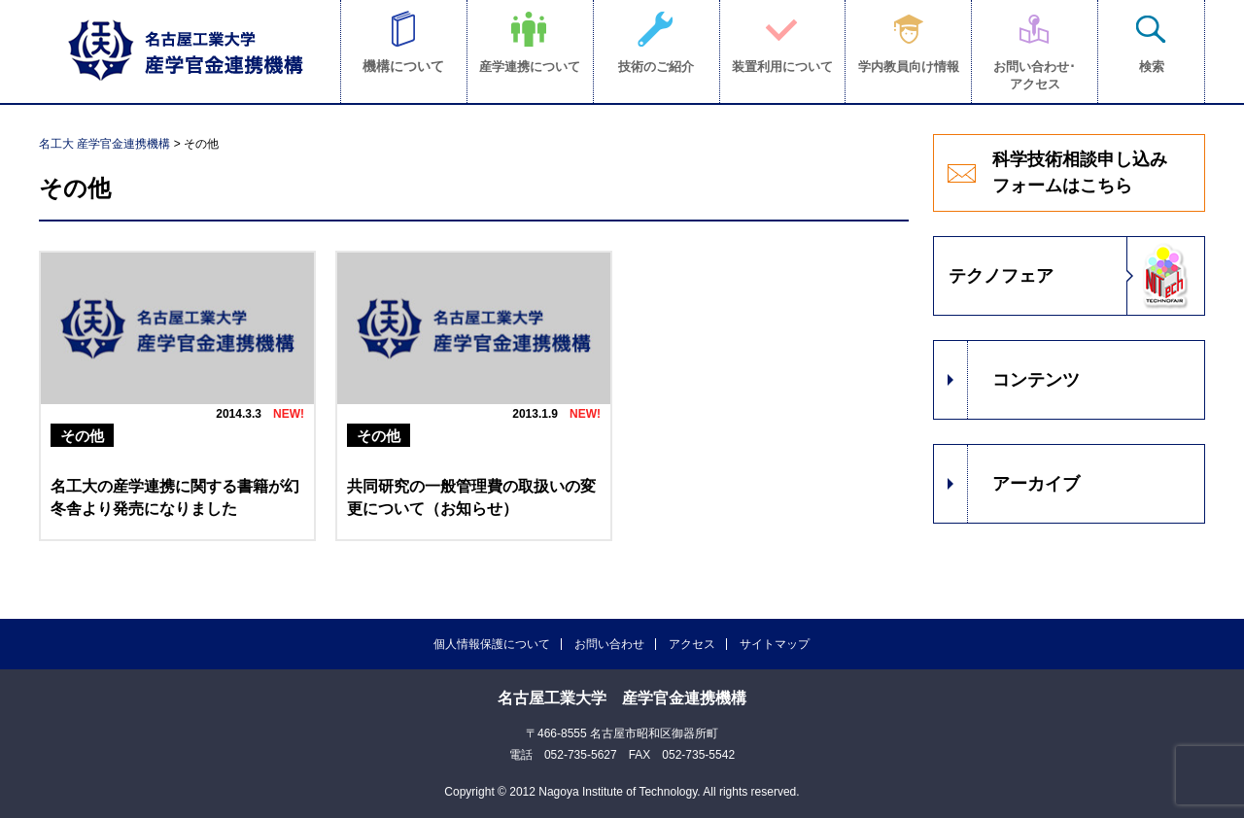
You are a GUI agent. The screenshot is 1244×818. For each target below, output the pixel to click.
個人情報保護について (491, 644)
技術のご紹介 (656, 66)
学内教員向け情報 (908, 66)
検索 (1151, 66)
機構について (403, 66)
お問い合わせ (609, 644)
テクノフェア (1001, 276)
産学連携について (529, 66)
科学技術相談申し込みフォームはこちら (1079, 172)
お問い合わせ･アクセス (1034, 75)
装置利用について (782, 66)
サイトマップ (775, 644)
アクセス (692, 644)
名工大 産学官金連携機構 (104, 144)
